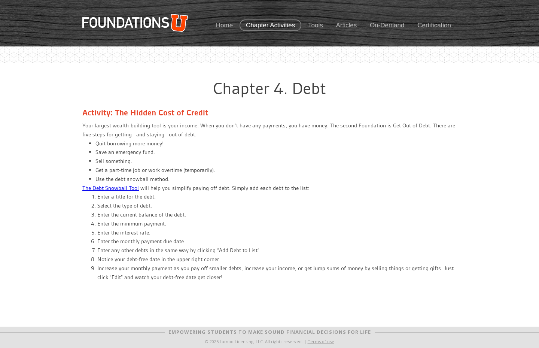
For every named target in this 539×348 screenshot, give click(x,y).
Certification (434, 25)
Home (224, 25)
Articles (346, 25)
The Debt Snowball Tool (110, 188)
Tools (315, 25)
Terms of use (321, 341)
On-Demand (387, 25)
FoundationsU (135, 23)
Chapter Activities (270, 25)
